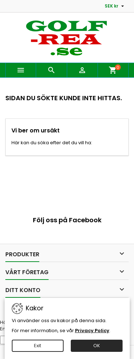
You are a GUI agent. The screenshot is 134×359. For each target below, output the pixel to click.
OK (96, 345)
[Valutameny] (115, 6)
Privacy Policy (92, 330)
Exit (37, 345)
